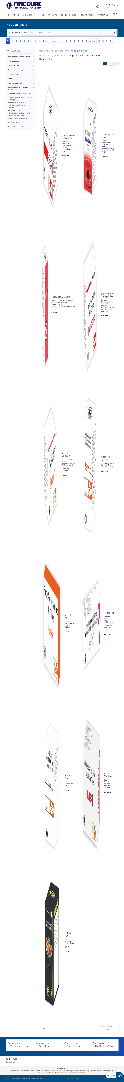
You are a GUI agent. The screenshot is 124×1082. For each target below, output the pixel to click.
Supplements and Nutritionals (19, 94)
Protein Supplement (16, 116)
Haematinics (14, 110)
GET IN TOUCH (12, 1059)
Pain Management (15, 83)
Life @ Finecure (68, 15)
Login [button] (114, 14)
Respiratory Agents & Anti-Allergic (18, 88)
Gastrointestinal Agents (17, 70)
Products (52, 15)
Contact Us (102, 15)
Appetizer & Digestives (17, 102)
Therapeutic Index (79, 51)
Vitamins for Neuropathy (18, 118)
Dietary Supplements (16, 127)
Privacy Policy (39, 1078)
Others (10, 79)
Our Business (29, 15)
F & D (42, 15)
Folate (11, 108)
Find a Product (14, 33)
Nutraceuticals (13, 74)
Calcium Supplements (17, 105)
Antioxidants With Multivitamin (20, 97)
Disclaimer (31, 1078)
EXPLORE (65, 155)
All (8, 41)
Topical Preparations (16, 122)
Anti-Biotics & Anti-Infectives (19, 57)
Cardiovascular (13, 65)
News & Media (87, 15)
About (16, 15)
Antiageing (13, 100)
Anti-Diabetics (13, 61)
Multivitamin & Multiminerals (19, 113)
